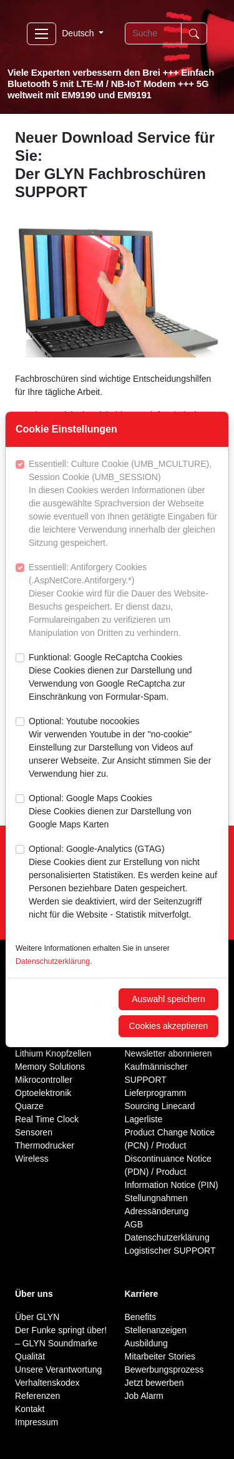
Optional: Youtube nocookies (123, 748)
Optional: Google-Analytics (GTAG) (123, 882)
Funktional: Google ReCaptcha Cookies (123, 678)
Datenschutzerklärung (53, 961)
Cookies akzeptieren (168, 1026)
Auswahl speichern (168, 999)
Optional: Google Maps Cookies (123, 812)
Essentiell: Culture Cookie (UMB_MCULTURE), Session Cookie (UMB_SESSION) (123, 504)
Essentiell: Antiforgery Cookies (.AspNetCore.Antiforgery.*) (123, 601)
